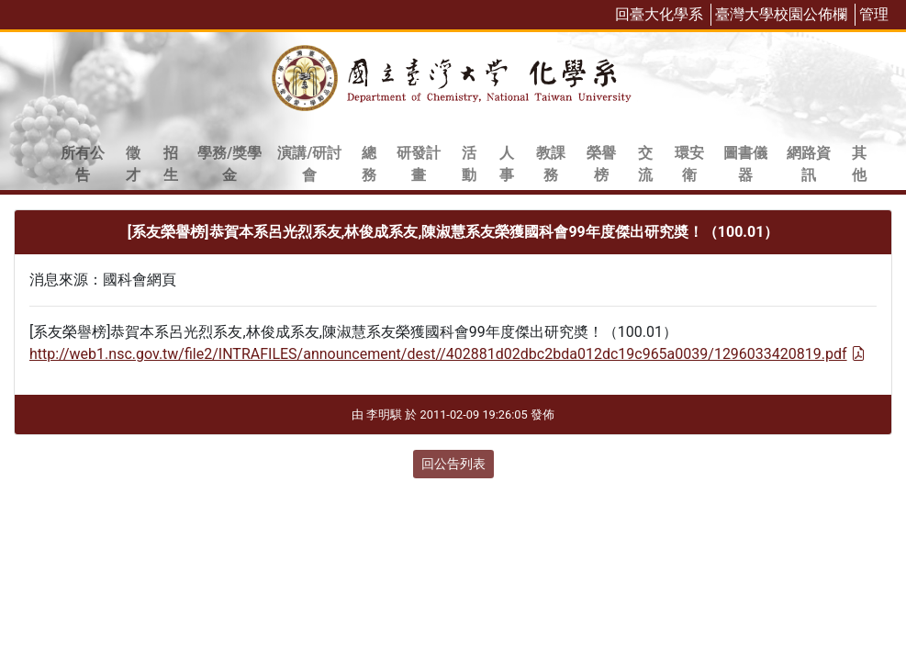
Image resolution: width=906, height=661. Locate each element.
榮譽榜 (601, 164)
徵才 (133, 164)
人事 (506, 164)
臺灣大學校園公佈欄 (781, 14)
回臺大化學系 (659, 14)
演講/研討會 (309, 164)
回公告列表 (453, 463)
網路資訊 (809, 164)
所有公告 (83, 164)
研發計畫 (419, 164)
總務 (369, 164)
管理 (874, 14)
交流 (645, 164)
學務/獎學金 (229, 164)
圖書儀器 (745, 164)
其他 (859, 164)
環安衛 (689, 164)
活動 (469, 164)
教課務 (550, 164)
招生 (170, 164)
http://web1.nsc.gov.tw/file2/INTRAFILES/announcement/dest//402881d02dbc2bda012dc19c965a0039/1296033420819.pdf (447, 354)
